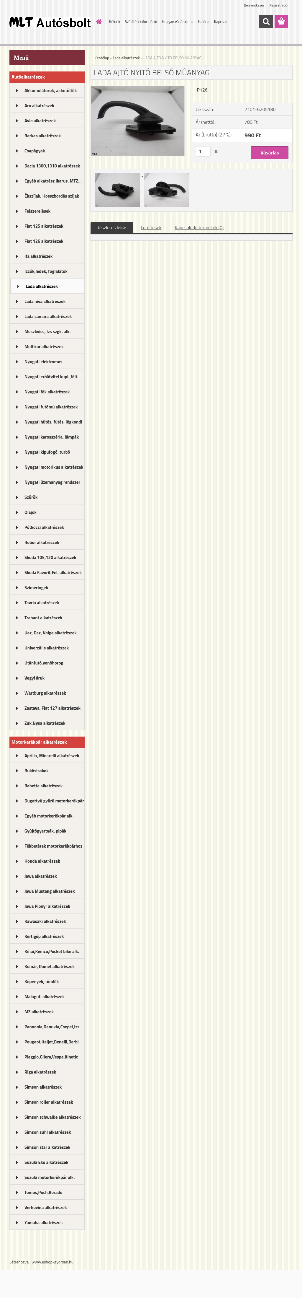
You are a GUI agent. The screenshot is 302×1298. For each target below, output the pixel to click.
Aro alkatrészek (39, 105)
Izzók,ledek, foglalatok (46, 271)
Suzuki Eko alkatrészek (46, 1162)
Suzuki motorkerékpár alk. (49, 1177)
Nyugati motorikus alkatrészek (53, 467)
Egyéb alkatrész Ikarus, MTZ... (53, 180)
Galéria (203, 22)
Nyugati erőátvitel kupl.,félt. (51, 376)
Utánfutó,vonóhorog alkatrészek (43, 664)
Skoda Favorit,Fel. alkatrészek (53, 572)
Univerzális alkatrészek (46, 647)
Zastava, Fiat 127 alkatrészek (52, 708)
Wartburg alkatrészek (45, 693)
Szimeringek (36, 587)
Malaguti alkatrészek (44, 996)
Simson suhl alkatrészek (47, 1132)
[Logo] (50, 22)
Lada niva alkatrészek (45, 301)
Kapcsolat (222, 22)
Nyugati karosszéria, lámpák (51, 437)
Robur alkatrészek (41, 542)
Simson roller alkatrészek (48, 1102)
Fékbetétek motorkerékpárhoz (53, 846)
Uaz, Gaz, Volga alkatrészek (50, 632)
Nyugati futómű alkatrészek (51, 406)
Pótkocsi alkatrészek (44, 527)
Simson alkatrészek (43, 1087)
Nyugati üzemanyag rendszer (52, 482)
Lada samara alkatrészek (48, 316)
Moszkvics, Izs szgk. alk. (47, 331)
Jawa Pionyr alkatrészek (47, 906)
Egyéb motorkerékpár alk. (48, 815)
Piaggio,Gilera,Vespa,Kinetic (51, 1056)
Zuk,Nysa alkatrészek (44, 723)
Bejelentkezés (254, 5)
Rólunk (114, 22)
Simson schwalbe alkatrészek (52, 1117)
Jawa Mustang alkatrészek (49, 891)
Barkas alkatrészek (42, 135)
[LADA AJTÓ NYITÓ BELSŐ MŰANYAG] (137, 88)
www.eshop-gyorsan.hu (52, 1262)
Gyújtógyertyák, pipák (45, 831)
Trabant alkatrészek (43, 617)
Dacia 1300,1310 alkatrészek (52, 165)
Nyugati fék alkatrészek (47, 391)
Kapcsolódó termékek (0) (199, 227)
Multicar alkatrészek (44, 346)
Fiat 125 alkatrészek (43, 226)
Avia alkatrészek (40, 120)
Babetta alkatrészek (43, 785)
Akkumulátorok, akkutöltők (50, 90)
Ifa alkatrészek (38, 256)
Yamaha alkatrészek (43, 1222)
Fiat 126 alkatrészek (43, 241)
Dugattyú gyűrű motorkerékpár (54, 800)
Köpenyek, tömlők (41, 981)
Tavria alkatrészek (41, 602)
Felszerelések (37, 211)
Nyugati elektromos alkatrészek (43, 363)
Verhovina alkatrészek (45, 1207)
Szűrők (31, 497)
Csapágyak (34, 150)
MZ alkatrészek (39, 1011)
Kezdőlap (101, 58)
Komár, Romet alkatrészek (49, 966)
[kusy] (203, 151)
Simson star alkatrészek (47, 1147)
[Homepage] (98, 21)
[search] (266, 21)
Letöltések (151, 227)
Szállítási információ (141, 22)
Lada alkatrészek (42, 286)
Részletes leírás (111, 227)
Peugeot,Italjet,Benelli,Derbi (51, 1041)
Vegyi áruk (34, 678)
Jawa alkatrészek (40, 876)
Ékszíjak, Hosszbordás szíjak (51, 196)
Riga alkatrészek (40, 1072)
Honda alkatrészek (42, 861)
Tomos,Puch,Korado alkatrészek (43, 1194)
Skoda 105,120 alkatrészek (50, 557)
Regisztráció (279, 5)
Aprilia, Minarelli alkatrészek (51, 755)
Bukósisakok (36, 770)
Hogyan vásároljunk (177, 22)
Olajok (30, 512)
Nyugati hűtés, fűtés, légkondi (53, 421)
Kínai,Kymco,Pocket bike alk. (51, 951)
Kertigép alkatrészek (44, 936)
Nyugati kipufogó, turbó (47, 452)
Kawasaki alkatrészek (45, 921)
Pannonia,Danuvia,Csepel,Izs (51, 1026)
